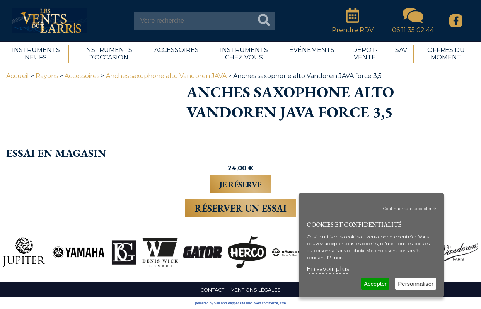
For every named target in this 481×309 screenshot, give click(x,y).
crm (283, 303)
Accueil (17, 76)
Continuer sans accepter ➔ (409, 208)
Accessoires (82, 76)
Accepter (375, 283)
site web (246, 303)
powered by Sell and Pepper (217, 303)
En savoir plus (328, 269)
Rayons (47, 76)
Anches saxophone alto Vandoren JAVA (166, 76)
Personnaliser (415, 283)
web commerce (266, 303)
